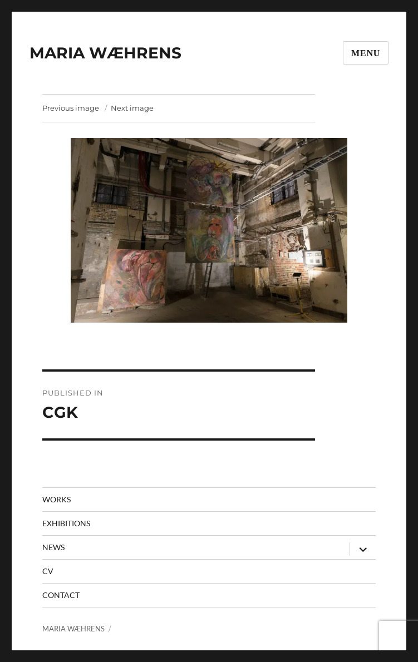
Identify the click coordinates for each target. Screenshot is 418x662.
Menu (365, 53)
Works (56, 499)
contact (61, 595)
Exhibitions (66, 523)
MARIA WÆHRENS (105, 52)
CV (47, 571)
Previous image (70, 107)
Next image (132, 107)
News (53, 547)
